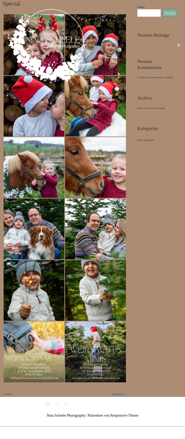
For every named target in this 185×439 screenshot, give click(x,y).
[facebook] (47, 404)
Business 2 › (120, 394)
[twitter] (56, 404)
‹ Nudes (7, 394)
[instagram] (66, 404)
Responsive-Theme (124, 415)
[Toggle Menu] (178, 45)
